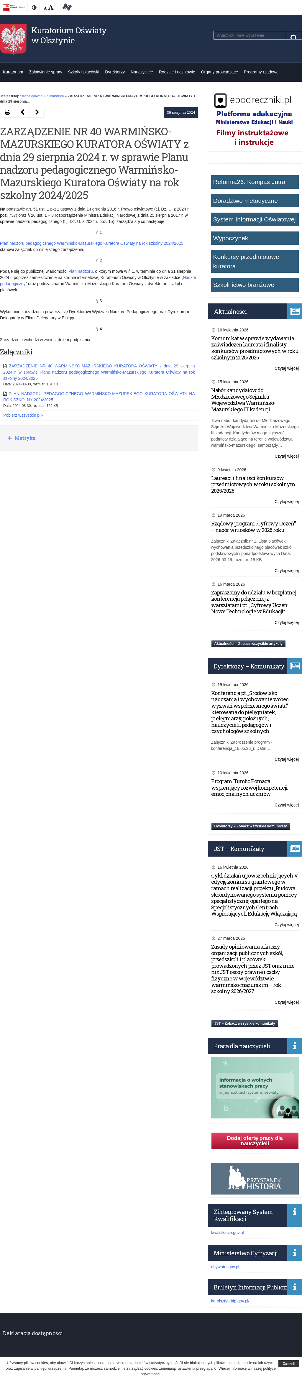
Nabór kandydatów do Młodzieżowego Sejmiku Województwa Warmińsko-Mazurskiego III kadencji (243, 400)
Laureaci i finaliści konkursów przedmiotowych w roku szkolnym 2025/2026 (253, 484)
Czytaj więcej (287, 368)
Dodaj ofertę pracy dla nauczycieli (255, 1140)
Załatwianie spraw (45, 72)
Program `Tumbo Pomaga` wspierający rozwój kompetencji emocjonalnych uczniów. (249, 787)
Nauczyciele (142, 72)
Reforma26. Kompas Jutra (249, 181)
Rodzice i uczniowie (177, 72)
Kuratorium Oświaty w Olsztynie (68, 35)
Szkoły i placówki (83, 72)
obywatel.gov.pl (225, 1266)
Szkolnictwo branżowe (244, 284)
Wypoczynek (230, 238)
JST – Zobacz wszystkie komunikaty (244, 1023)
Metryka (24, 438)
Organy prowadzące (219, 72)
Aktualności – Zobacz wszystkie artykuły (248, 644)
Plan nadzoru (80, 271)
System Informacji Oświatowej (254, 219)
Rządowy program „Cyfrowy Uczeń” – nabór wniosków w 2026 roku (253, 526)
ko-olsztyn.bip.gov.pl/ (230, 1301)
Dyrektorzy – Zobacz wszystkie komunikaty (250, 826)
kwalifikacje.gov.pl (227, 1232)
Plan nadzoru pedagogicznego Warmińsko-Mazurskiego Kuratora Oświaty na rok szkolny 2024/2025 (91, 243)
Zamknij (289, 1363)
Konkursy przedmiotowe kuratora (246, 261)
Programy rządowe (261, 72)
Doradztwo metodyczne (245, 200)
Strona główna (31, 96)
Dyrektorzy (115, 72)
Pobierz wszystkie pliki (23, 415)
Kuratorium (13, 72)
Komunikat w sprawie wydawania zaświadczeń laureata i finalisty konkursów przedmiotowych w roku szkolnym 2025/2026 (254, 348)
